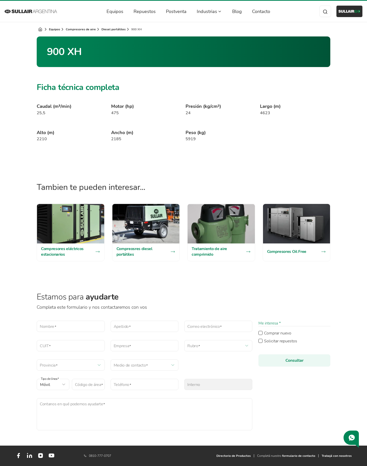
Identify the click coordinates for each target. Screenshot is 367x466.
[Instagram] (40, 457)
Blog (232, 11)
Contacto (256, 11)
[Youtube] (51, 458)
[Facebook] (18, 458)
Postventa (171, 11)
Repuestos (139, 11)
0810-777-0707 (97, 455)
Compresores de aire (81, 29)
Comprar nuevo (277, 333)
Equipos (109, 11)
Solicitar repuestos (280, 341)
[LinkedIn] (30, 458)
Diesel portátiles (113, 29)
